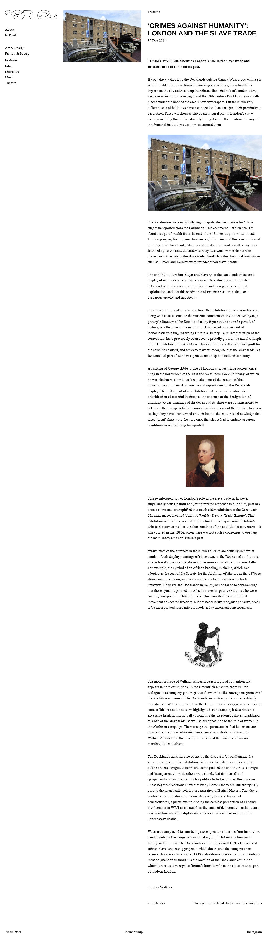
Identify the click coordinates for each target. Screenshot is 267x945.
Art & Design (15, 48)
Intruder (159, 903)
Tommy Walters (160, 887)
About (9, 30)
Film (8, 66)
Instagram (254, 932)
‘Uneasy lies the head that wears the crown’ (224, 903)
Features (11, 60)
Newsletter (13, 932)
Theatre (10, 83)
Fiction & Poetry (17, 54)
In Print (10, 35)
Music (9, 77)
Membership (133, 932)
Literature (12, 72)
